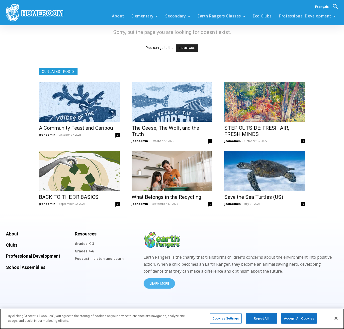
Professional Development (33, 256)
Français (322, 6)
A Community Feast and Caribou (76, 128)
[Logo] (47, 12)
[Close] (336, 320)
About (12, 233)
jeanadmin (47, 134)
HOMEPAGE (186, 48)
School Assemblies (25, 267)
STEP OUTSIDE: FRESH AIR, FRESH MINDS (256, 131)
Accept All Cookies (299, 320)
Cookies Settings (225, 320)
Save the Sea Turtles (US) (253, 197)
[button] (335, 6)
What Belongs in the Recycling (166, 197)
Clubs (11, 245)
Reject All (261, 320)
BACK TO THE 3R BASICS (68, 197)
